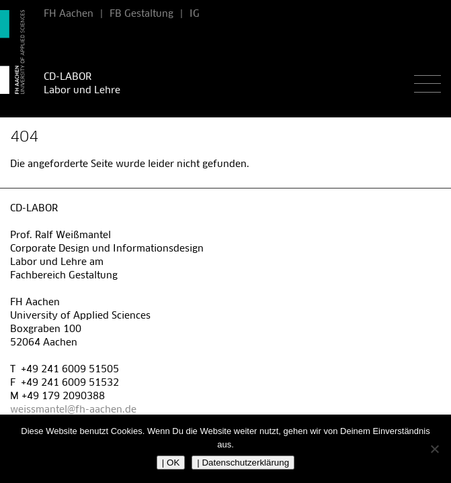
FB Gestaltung (141, 14)
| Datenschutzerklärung (243, 463)
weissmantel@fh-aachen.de (73, 410)
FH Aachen (68, 14)
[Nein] (434, 448)
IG (195, 14)
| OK (170, 463)
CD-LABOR (67, 77)
